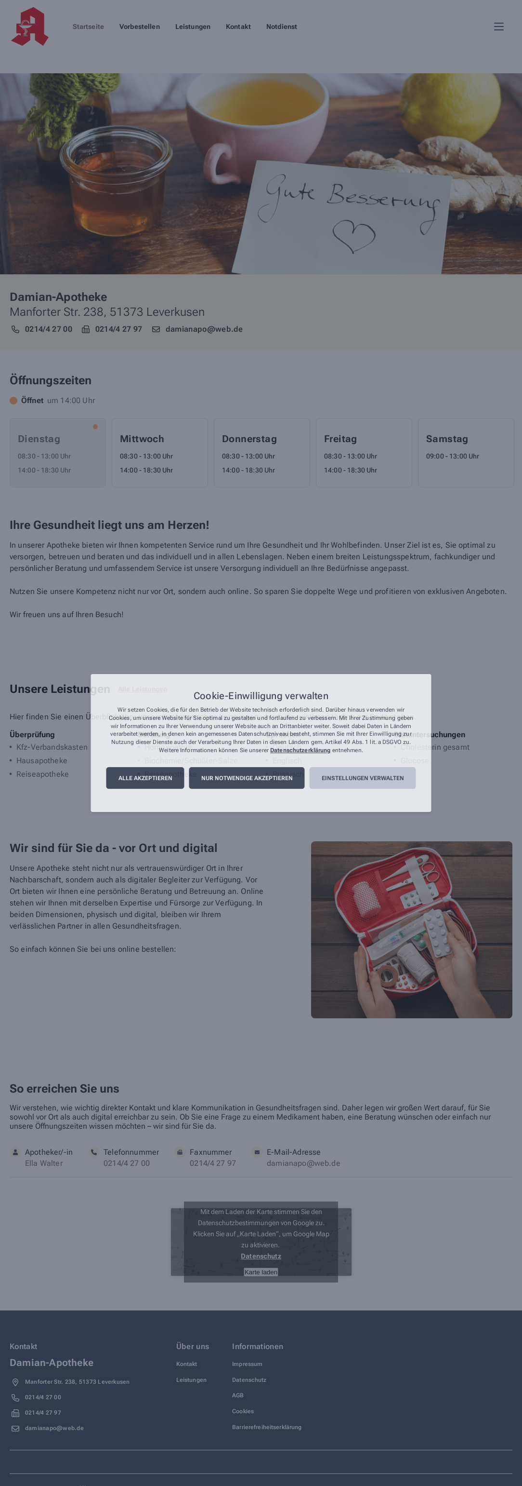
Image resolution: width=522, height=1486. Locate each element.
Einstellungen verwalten (363, 778)
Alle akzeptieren (145, 778)
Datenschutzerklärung (300, 750)
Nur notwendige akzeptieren (247, 778)
